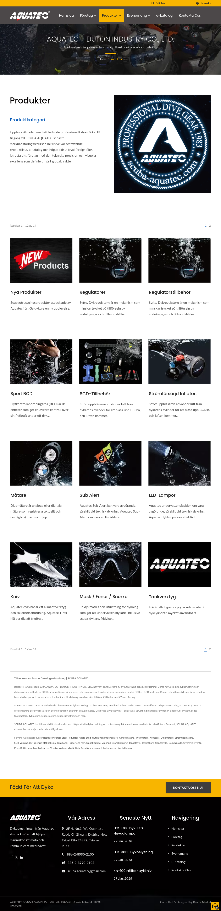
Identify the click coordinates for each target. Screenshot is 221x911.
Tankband (62, 742)
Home (102, 59)
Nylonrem (43, 748)
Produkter (111, 15)
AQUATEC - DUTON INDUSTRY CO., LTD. (61, 901)
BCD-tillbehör (95, 394)
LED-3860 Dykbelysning (133, 852)
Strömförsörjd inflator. (173, 394)
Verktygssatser (58, 748)
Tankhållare (148, 742)
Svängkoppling (120, 742)
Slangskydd (161, 742)
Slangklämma (93, 742)
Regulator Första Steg (54, 737)
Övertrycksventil (192, 742)
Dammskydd (175, 742)
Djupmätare (167, 737)
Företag (88, 15)
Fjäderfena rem (77, 742)
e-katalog (164, 15)
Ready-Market (202, 902)
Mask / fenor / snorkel (104, 597)
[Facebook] (12, 857)
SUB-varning (21, 742)
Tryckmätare (141, 737)
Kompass (154, 737)
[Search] (174, 3)
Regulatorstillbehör (169, 292)
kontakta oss (125, 748)
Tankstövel (134, 742)
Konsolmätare (126, 737)
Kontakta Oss (190, 15)
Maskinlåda (73, 748)
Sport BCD (22, 394)
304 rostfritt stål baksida (42, 742)
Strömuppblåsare (184, 737)
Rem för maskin (89, 748)
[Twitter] (16, 857)
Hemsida (66, 15)
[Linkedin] (21, 857)
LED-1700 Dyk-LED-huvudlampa (129, 831)
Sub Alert (89, 495)
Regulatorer (92, 292)
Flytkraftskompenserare (105, 737)
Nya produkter (26, 292)
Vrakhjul (106, 742)
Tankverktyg (162, 597)
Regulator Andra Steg (79, 737)
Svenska (206, 3)
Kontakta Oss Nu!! (188, 787)
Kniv (15, 597)
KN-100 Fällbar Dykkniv (133, 870)
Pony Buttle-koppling (25, 748)
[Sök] (153, 3)
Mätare (18, 495)
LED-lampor (162, 495)
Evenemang (138, 15)
